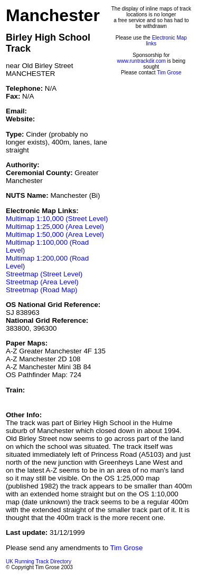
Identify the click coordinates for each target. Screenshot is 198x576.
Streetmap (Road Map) (42, 290)
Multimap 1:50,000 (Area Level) (55, 234)
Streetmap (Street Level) (44, 274)
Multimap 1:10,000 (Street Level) (57, 219)
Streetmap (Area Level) (42, 282)
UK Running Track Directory (38, 561)
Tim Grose (169, 72)
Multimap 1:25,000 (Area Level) (55, 227)
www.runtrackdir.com (141, 61)
